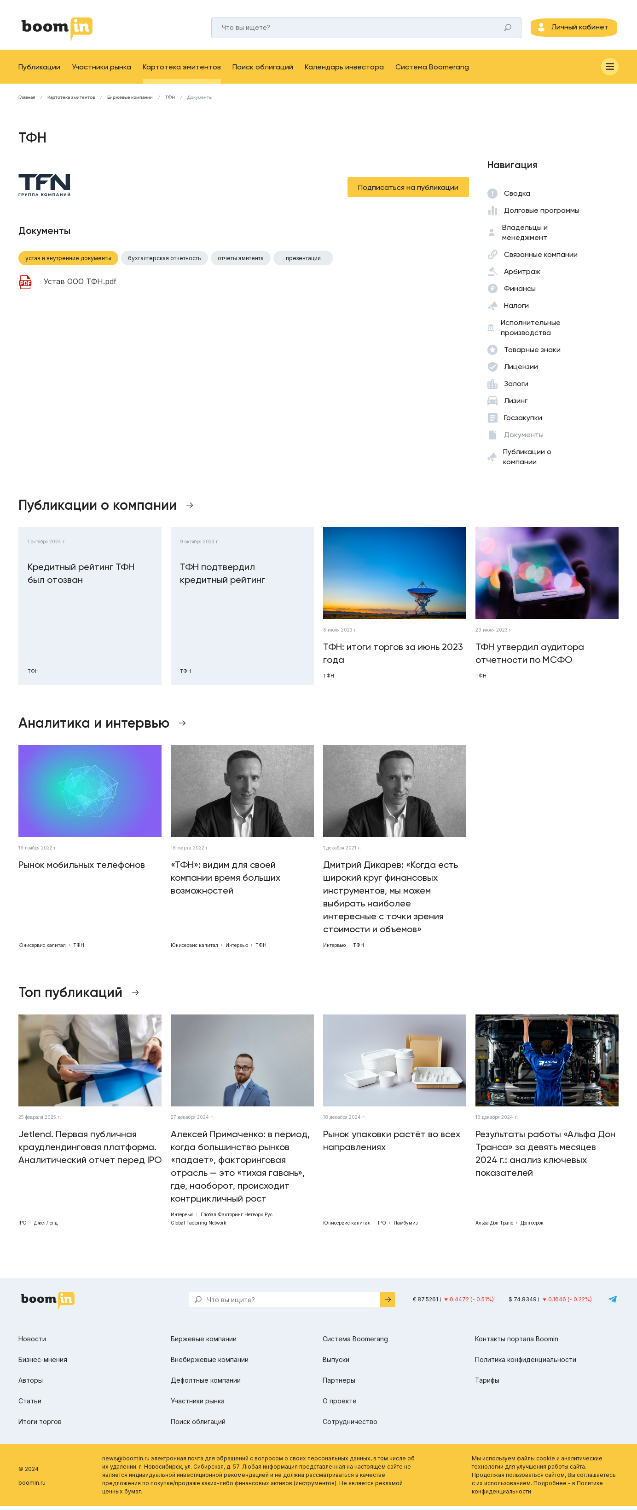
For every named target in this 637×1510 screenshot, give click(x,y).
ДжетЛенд (46, 1227)
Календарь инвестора (344, 71)
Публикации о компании (527, 460)
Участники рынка (101, 71)
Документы (199, 101)
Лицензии (521, 370)
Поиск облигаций (262, 71)
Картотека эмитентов (182, 71)
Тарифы (487, 1384)
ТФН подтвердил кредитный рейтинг (222, 577)
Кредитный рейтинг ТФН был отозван (81, 577)
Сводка (517, 197)
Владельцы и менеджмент (525, 236)
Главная (26, 101)
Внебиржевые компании (210, 1364)
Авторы (30, 1384)
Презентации (303, 262)
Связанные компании (541, 258)
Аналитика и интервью (93, 727)
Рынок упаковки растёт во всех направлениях (391, 1145)
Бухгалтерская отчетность (164, 262)
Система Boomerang (432, 71)
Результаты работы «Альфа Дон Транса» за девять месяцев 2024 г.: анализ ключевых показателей (545, 1157)
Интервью (237, 949)
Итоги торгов (40, 1426)
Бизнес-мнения (42, 1364)
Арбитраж (522, 275)
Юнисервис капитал (42, 949)
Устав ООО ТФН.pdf (80, 286)
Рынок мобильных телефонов (81, 868)
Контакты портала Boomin (516, 1343)
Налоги (516, 309)
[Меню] (610, 71)
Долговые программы (541, 214)
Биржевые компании (130, 101)
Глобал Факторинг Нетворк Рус (236, 1218)
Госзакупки (523, 421)
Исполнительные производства (531, 331)
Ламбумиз (405, 1227)
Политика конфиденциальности (525, 1364)
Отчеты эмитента (241, 262)
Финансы (520, 292)
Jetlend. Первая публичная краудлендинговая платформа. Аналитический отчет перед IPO (90, 1151)
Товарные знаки (532, 353)
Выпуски (336, 1364)
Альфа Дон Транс (494, 1227)
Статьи (29, 1405)
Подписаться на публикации (408, 191)
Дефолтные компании (206, 1384)
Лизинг (515, 404)
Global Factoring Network (198, 1227)
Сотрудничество (350, 1426)
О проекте (340, 1405)
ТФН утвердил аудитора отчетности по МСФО (529, 657)
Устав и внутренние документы (68, 262)
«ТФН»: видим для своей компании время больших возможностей (225, 881)
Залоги (516, 387)
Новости (32, 1343)
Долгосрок (532, 1227)
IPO (22, 1227)
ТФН (170, 101)
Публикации (39, 71)
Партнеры (339, 1384)
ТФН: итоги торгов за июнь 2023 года (393, 657)
